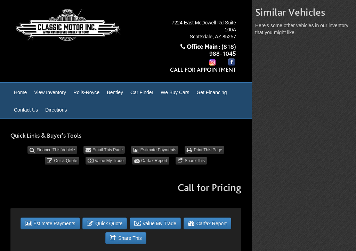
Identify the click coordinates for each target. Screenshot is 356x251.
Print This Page (204, 149)
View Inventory (50, 92)
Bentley (115, 92)
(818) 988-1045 (222, 50)
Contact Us (26, 110)
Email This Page (104, 149)
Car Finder (141, 92)
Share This (191, 160)
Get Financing (211, 92)
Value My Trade (106, 160)
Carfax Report (150, 160)
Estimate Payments (154, 149)
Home (20, 92)
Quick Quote (62, 160)
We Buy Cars (175, 92)
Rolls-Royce (86, 92)
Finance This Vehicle (52, 149)
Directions (56, 110)
